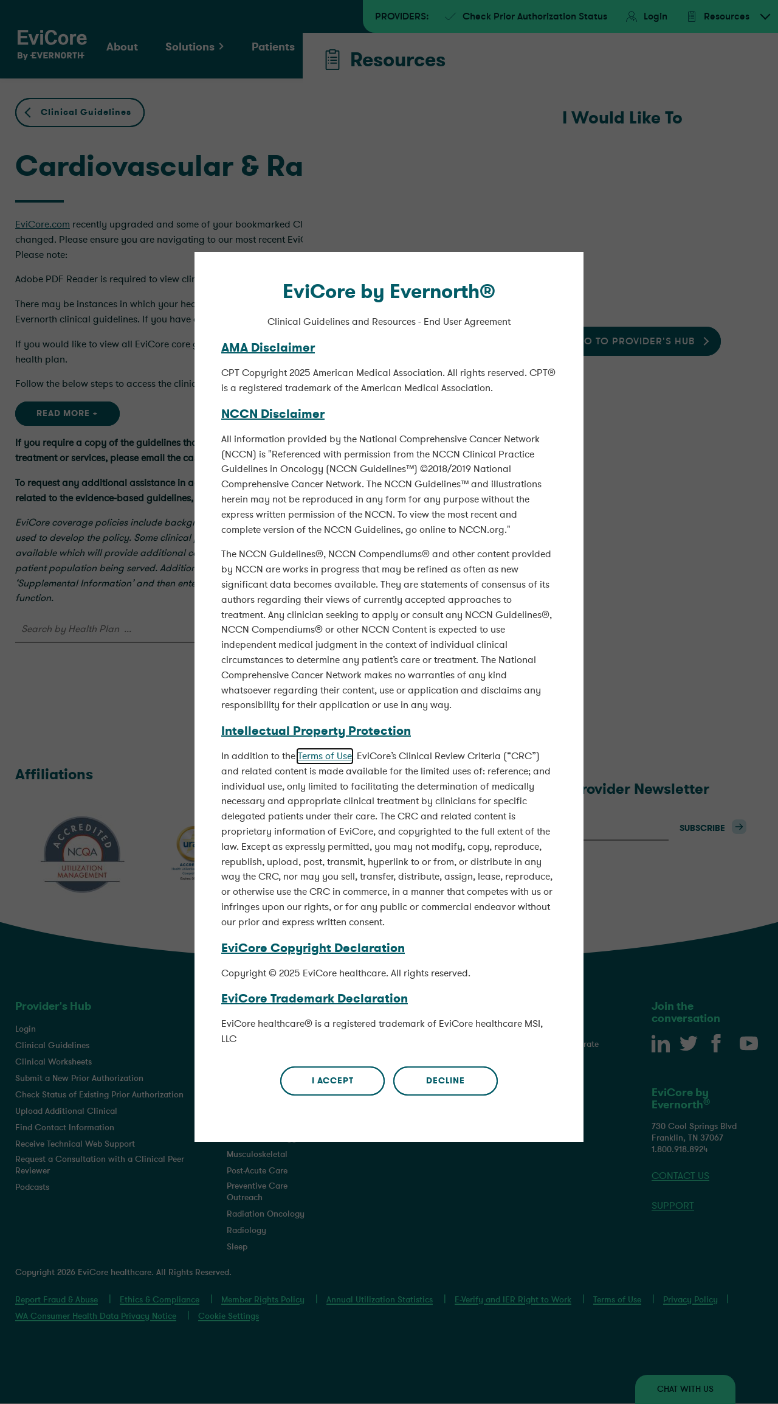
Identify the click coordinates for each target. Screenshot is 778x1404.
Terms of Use (325, 707)
